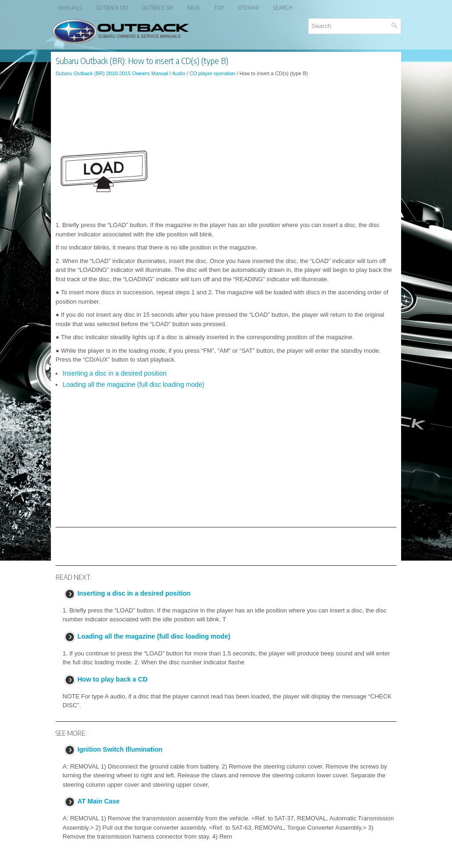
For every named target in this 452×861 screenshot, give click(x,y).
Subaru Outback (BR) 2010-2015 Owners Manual (112, 73)
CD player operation (212, 73)
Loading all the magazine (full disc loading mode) (134, 384)
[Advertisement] (226, 109)
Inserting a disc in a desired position (115, 373)
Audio (178, 73)
